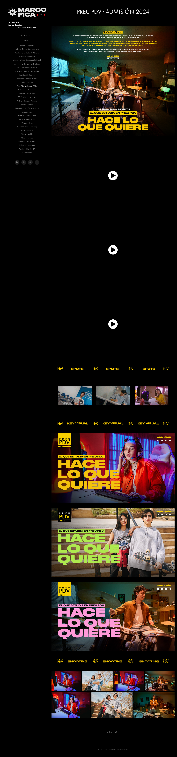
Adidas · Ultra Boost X (27, 149)
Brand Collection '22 (27, 119)
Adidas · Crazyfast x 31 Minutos (27, 53)
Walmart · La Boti (27, 82)
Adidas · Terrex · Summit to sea (27, 49)
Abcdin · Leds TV (27, 130)
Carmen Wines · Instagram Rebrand (27, 60)
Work (27, 40)
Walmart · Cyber (27, 123)
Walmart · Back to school (27, 90)
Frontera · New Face (27, 56)
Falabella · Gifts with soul (27, 141)
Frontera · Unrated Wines (27, 78)
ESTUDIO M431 (27, 35)
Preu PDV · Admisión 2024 (27, 86)
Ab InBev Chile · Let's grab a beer (27, 64)
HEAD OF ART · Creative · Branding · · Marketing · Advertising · (27, 25)
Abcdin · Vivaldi (27, 104)
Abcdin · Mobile (27, 134)
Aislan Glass (27, 152)
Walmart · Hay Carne (27, 93)
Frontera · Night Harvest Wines (27, 71)
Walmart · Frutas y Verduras (27, 101)
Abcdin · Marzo (27, 138)
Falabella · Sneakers (27, 145)
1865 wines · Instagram (27, 97)
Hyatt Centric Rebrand (27, 75)
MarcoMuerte (27, 112)
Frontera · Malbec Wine (27, 115)
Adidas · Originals (27, 45)
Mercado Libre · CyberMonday (27, 108)
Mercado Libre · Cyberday (27, 127)
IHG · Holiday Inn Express (27, 67)
